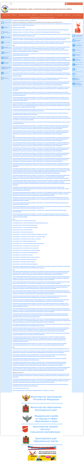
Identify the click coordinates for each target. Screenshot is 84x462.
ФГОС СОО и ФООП (49, 17)
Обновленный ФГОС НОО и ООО (37, 17)
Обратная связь (68, 14)
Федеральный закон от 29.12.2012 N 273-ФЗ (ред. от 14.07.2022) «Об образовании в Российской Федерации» (36, 32)
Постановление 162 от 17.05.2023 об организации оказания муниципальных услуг (30, 222)
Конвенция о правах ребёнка (19, 27)
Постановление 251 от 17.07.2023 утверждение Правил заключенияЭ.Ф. (28, 243)
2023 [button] (14, 219)
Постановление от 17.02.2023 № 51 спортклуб (23, 254)
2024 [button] (14, 136)
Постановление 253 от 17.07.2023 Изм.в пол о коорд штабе (25, 248)
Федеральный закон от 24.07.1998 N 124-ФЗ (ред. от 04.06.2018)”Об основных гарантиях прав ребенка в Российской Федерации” (41, 29)
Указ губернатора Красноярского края (21, 388)
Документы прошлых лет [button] (18, 372)
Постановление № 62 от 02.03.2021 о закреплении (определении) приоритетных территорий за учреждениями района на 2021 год (41, 348)
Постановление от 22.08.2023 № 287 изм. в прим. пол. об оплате (27, 238)
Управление (15, 14)
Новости (9, 14)
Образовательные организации (25, 14)
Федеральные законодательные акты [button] (21, 22)
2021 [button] (14, 347)
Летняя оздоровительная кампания (46, 14)
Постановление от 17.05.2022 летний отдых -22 (23, 232)
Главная (4, 14)
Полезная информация (58, 14)
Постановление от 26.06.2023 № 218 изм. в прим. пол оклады (26, 257)
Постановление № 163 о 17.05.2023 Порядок (22, 229)
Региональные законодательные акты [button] (54, 22)
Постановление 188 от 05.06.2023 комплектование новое (25, 225)
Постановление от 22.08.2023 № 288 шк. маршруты (24, 261)
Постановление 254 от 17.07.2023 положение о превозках (25, 227)
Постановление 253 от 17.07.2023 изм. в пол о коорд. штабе (26, 245)
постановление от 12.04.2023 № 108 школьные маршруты (25, 264)
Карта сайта (78, 14)
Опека (74, 14)
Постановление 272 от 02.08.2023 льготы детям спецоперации (26, 250)
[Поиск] (11, 4)
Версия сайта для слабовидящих (73, 3)
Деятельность (35, 14)
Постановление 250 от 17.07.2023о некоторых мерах (24, 220)
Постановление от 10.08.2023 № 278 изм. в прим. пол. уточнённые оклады (29, 236)
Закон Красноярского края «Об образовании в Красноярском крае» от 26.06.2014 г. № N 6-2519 (33, 390)
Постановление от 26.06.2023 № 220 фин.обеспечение (24, 259)
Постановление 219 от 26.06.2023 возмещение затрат (24, 241)
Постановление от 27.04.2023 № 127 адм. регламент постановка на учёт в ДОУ (30, 234)
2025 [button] (14, 45)
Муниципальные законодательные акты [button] (37, 22)
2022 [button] (14, 270)
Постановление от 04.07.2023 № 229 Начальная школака (25, 252)
